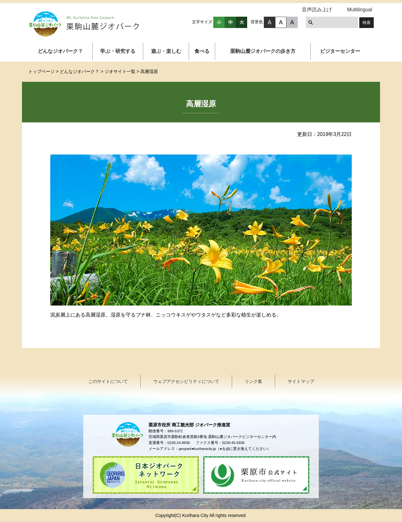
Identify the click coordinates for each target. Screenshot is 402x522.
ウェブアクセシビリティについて (186, 381)
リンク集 (253, 381)
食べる (201, 51)
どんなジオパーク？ (60, 51)
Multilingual (359, 9)
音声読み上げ (317, 9)
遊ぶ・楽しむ (166, 51)
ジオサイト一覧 (120, 71)
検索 (366, 22)
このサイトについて (108, 381)
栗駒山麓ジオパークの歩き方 (263, 51)
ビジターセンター (340, 51)
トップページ (41, 71)
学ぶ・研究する (117, 51)
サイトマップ (301, 381)
